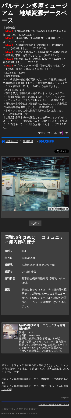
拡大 (35, 223)
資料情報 (28, 141)
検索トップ (10, 141)
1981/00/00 (28, 257)
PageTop (65, 398)
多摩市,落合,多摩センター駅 (38, 264)
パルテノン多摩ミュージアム (53, 404)
